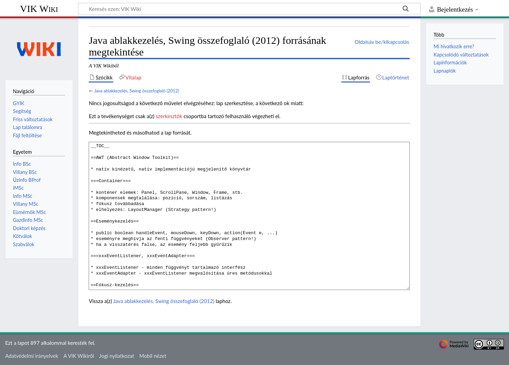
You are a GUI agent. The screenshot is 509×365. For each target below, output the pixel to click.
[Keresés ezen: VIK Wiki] (249, 8)
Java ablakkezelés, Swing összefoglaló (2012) (136, 90)
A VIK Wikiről (78, 356)
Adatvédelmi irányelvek (31, 356)
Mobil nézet (152, 356)
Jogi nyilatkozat (116, 356)
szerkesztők (169, 116)
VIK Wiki (39, 8)
